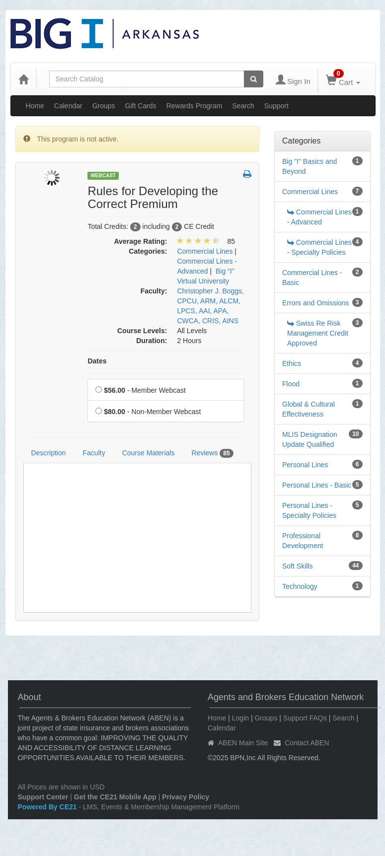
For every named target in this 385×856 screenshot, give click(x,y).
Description (48, 453)
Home (35, 106)
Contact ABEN (307, 743)
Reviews (212, 453)
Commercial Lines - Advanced (319, 217)
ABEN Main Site (243, 743)
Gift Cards (140, 106)
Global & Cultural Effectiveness (308, 409)
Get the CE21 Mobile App (115, 797)
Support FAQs (305, 718)
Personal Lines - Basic (316, 485)
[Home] (23, 79)
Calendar (68, 106)
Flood (291, 384)
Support (276, 106)
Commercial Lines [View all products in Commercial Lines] (204, 251)
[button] (247, 174)
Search (243, 106)
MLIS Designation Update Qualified (309, 439)
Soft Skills (297, 566)
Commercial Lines (310, 192)
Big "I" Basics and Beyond (309, 166)
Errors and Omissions (315, 303)
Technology (299, 586)
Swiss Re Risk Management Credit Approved (317, 333)
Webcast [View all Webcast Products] (103, 175)
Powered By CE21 (48, 807)
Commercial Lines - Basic (312, 277)
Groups (103, 106)
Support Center (43, 797)
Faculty (94, 453)
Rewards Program (194, 106)
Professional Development (302, 541)
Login (240, 718)
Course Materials (148, 453)
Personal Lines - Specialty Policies (309, 510)
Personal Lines (305, 465)
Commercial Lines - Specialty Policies (319, 247)
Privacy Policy (185, 797)
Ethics (291, 363)
